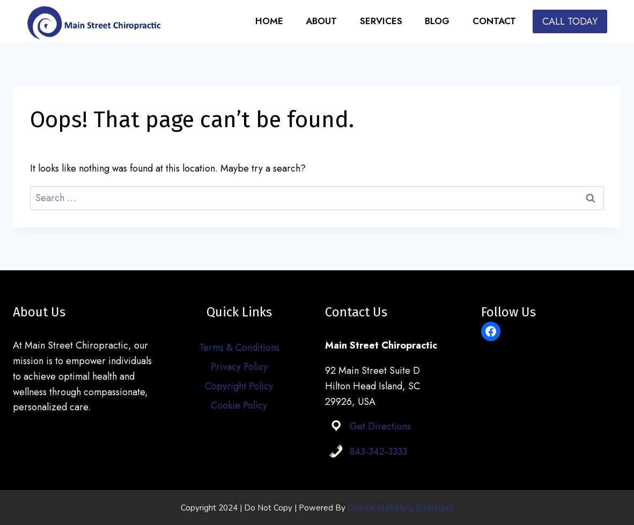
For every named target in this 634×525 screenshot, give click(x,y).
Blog (437, 20)
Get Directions (380, 426)
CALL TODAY (570, 21)
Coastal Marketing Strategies (401, 507)
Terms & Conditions (239, 347)
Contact (494, 20)
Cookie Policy (239, 405)
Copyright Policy (239, 386)
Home (269, 20)
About (321, 20)
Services (381, 20)
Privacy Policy (239, 367)
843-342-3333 (378, 452)
